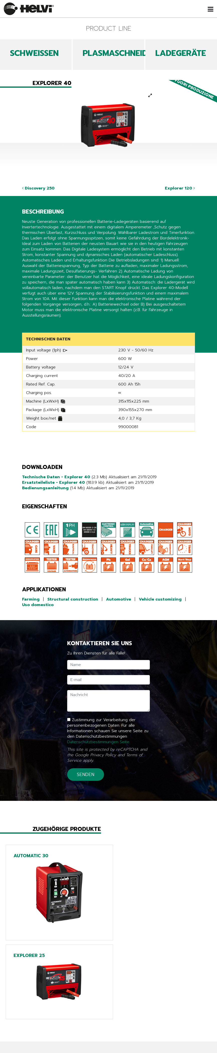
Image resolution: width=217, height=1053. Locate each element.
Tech (108, 1021)
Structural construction (72, 599)
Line (108, 1014)
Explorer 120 (180, 188)
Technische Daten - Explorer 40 (56, 477)
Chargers (108, 1028)
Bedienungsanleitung (45, 488)
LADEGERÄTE (180, 53)
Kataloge (48, 1028)
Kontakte (48, 1049)
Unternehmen (48, 1035)
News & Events (48, 1021)
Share (27, 325)
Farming (31, 599)
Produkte (48, 1014)
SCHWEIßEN (34, 53)
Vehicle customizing (160, 599)
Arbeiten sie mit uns (48, 1042)
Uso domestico (38, 605)
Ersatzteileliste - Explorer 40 (53, 483)
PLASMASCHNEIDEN (120, 53)
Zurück (32, 981)
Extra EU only (108, 1035)
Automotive (118, 599)
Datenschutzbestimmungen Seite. (98, 742)
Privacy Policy (103, 755)
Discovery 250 (38, 188)
